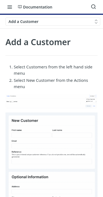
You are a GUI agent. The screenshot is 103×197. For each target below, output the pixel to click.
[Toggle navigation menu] (9, 7)
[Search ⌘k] (93, 7)
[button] (51, 101)
